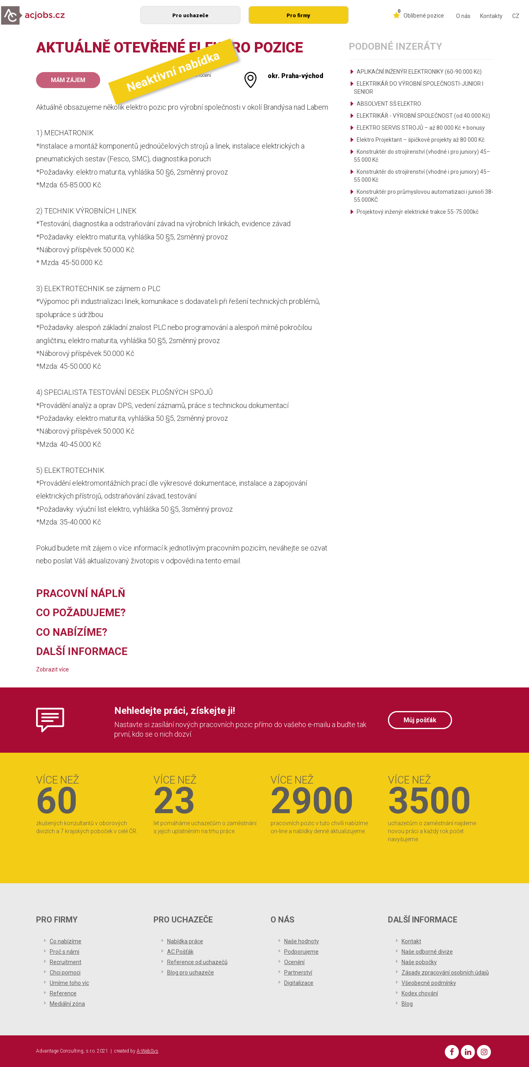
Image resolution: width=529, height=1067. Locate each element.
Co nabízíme (65, 941)
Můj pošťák (420, 720)
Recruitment (65, 962)
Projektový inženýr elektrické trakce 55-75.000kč (418, 212)
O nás (463, 16)
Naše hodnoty (301, 941)
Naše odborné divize (427, 951)
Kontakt (411, 941)
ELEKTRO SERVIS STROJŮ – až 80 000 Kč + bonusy (421, 128)
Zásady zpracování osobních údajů (445, 972)
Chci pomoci (65, 972)
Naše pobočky (419, 962)
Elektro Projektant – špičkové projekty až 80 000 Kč (421, 140)
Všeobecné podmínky (429, 983)
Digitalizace (298, 983)
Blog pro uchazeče (190, 972)
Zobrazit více (52, 669)
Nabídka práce (185, 941)
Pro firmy (298, 15)
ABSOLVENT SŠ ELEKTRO (389, 103)
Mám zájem (68, 80)
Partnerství (298, 972)
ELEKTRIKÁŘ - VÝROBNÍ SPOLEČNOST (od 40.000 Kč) (423, 116)
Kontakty (491, 16)
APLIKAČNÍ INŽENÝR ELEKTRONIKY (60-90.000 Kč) (419, 71)
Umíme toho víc (69, 983)
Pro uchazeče (190, 15)
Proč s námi (64, 951)
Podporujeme (301, 951)
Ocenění (294, 962)
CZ (515, 16)
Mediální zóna (67, 1004)
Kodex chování (420, 993)
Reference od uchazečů (197, 962)
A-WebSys (147, 1051)
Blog (407, 1004)
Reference (63, 993)
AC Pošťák (180, 951)
